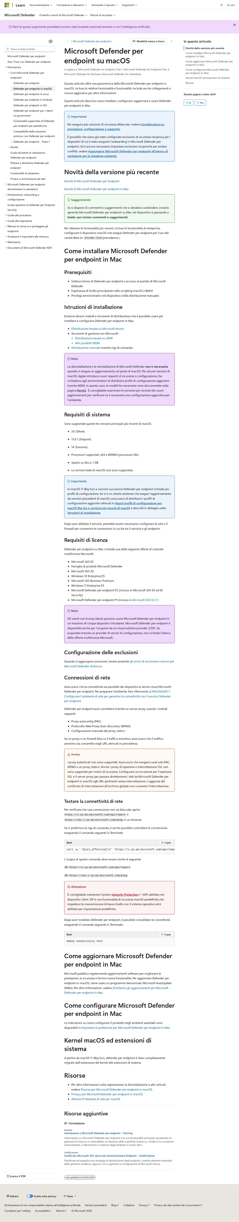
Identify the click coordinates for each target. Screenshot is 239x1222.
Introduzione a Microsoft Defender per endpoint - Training (98, 1133)
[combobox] (29, 49)
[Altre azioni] (171, 41)
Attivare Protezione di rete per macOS (95, 1099)
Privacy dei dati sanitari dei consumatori (177, 1205)
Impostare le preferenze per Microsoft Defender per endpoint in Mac (126, 1028)
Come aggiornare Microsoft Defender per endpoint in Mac (209, 63)
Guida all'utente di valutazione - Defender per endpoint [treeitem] (28, 155)
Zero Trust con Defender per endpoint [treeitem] (29, 61)
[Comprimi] (50, 41)
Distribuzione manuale (85, 348)
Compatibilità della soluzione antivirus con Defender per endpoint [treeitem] (34, 134)
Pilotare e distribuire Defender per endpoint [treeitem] (29, 165)
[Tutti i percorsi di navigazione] (67, 41)
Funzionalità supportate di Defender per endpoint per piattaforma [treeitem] (33, 123)
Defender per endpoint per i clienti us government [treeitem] (33, 113)
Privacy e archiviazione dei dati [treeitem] (27, 179)
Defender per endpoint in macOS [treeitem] (32, 88)
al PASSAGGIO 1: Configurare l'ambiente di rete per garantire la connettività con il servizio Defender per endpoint (117, 696)
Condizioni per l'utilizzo (17, 1210)
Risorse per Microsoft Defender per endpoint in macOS (116, 1089)
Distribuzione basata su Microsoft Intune (97, 328)
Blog (113, 1205)
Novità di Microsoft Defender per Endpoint (91, 181)
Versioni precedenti (96, 1205)
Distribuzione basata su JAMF (94, 338)
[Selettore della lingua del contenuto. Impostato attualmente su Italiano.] (12, 1196)
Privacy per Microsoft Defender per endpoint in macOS (107, 1094)
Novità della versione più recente (205, 48)
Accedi (231, 5)
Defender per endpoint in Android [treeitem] (32, 99)
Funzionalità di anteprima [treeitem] (24, 173)
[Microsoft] (6, 5)
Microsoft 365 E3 (143, 600)
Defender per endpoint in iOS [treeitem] (30, 105)
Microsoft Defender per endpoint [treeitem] (26, 56)
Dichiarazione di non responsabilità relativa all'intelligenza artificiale (42, 1205)
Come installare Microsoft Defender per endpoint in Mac (208, 54)
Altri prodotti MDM (87, 343)
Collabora (129, 1205)
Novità (81, 390)
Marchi (60, 1210)
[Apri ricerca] (221, 5)
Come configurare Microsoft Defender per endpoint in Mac (207, 71)
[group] (119, 850)
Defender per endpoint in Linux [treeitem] (31, 94)
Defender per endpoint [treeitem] (26, 83)
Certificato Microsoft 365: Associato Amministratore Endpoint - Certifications (109, 1155)
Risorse (190, 83)
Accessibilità (42, 1210)
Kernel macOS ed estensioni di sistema (208, 78)
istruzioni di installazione (83, 513)
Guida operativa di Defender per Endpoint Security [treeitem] (31, 207)
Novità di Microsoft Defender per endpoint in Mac (96, 189)
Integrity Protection (125, 894)
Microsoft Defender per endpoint (92, 41)
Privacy (143, 1205)
